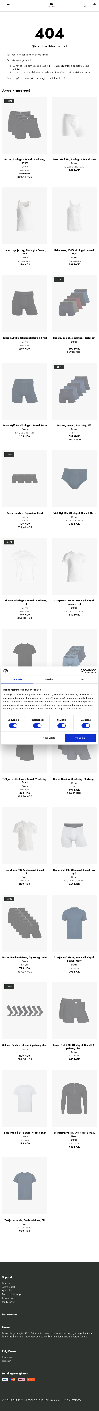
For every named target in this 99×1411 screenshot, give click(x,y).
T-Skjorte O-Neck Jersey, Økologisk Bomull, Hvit (74, 602)
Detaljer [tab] (49, 679)
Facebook (7, 1357)
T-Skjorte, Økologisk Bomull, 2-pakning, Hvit (24, 602)
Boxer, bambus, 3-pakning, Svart (25, 513)
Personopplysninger (12, 1294)
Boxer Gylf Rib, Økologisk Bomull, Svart (24, 338)
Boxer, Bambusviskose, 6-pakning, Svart (24, 957)
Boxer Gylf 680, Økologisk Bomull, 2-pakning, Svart (74, 1047)
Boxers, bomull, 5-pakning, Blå (74, 425)
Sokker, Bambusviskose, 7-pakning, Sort (24, 1045)
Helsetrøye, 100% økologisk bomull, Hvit (74, 252)
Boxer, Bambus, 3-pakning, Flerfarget (74, 779)
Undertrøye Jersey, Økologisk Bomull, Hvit (25, 252)
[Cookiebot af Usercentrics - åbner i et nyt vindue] (83, 671)
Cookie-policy (9, 1298)
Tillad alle (80, 738)
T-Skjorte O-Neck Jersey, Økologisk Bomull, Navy (74, 959)
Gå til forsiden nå (57, 78)
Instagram (6, 1361)
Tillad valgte (49, 738)
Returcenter (9, 1314)
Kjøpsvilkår (7, 1290)
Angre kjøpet (8, 1287)
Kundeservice (8, 1283)
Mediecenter (8, 1302)
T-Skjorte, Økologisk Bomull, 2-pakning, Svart (24, 781)
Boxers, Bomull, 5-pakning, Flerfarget (74, 338)
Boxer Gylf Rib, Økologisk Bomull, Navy (25, 425)
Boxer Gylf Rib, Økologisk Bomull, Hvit (74, 159)
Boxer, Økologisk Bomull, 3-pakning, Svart (24, 161)
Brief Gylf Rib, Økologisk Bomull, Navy (74, 513)
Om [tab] (81, 679)
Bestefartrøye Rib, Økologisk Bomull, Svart (74, 1134)
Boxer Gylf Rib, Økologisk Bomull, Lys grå (74, 871)
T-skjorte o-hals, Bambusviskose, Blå (24, 1220)
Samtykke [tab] (17, 679)
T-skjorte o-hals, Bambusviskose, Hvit (25, 1132)
